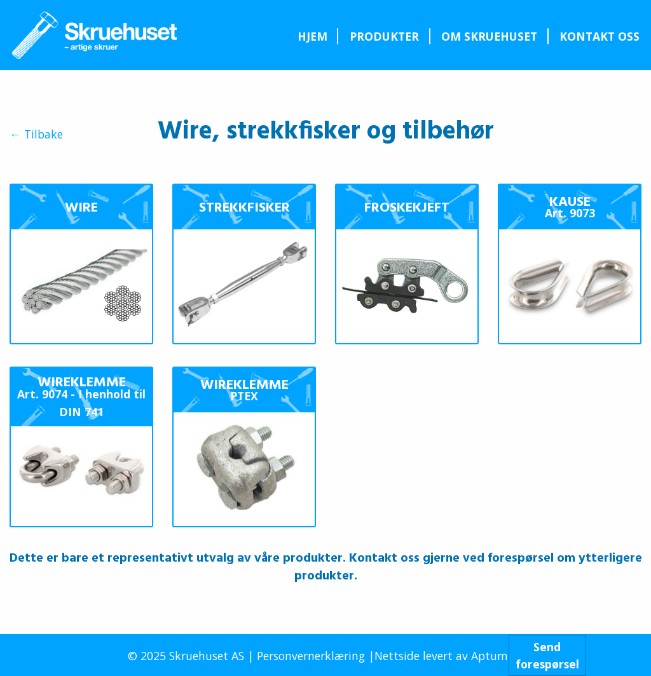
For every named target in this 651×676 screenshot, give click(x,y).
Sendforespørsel (547, 655)
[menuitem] (312, 36)
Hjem (312, 36)
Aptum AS (497, 655)
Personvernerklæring (311, 655)
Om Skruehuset (489, 36)
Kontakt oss (599, 36)
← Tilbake (36, 134)
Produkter (384, 36)
